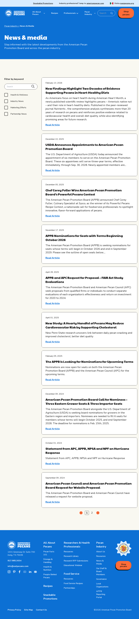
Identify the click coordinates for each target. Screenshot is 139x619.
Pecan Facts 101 (48, 553)
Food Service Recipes (73, 583)
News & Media (27, 26)
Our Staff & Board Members (101, 571)
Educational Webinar (73, 565)
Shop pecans (126, 13)
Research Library (71, 556)
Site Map (28, 609)
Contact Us (41, 609)
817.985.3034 (14, 560)
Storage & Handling (47, 561)
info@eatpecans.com (18, 566)
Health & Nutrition (47, 568)
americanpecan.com (95, 3)
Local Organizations (102, 585)
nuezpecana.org (127, 3)
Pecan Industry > (11, 26)
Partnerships (69, 588)
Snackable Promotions (43, 3)
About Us (100, 551)
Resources (68, 551)
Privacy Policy (14, 609)
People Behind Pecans (50, 576)
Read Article (52, 124)
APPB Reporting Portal (100, 594)
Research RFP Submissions (76, 560)
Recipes (48, 586)
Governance (101, 579)
